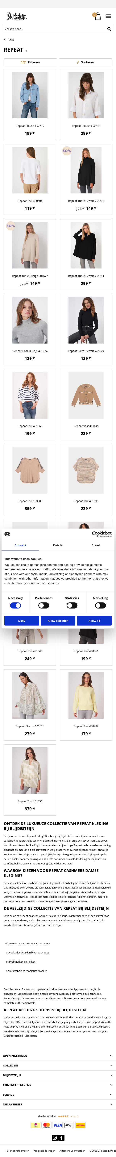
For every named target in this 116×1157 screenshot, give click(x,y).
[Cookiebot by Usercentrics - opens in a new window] (95, 534)
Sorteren (87, 62)
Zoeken (109, 29)
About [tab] (95, 545)
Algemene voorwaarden (72, 1150)
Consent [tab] (20, 545)
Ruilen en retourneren (17, 1150)
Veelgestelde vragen (44, 1150)
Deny (21, 620)
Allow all (94, 620)
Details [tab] (58, 545)
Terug (11, 39)
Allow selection (58, 620)
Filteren (34, 62)
